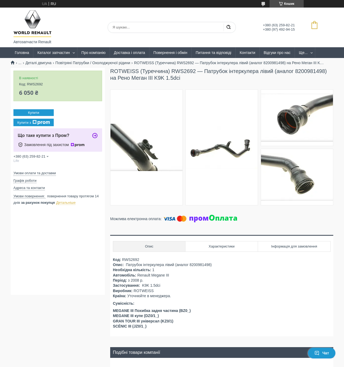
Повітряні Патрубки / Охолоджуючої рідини (92, 63)
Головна (22, 52)
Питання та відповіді (213, 52)
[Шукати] (228, 27)
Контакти (247, 52)
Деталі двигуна (39, 63)
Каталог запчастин (53, 52)
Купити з (33, 122)
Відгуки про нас (277, 52)
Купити (33, 113)
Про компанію (93, 52)
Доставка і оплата (129, 52)
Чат (321, 353)
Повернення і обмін (170, 52)
